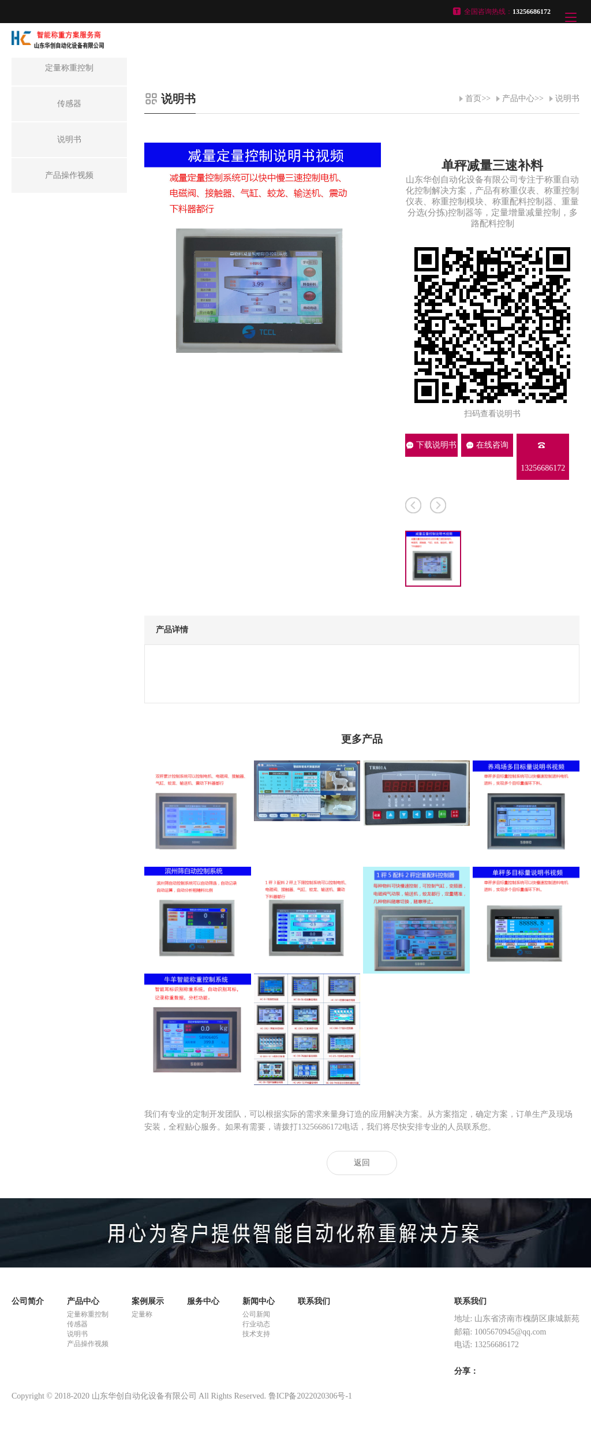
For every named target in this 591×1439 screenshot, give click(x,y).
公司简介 (28, 1301)
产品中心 (518, 98)
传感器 (77, 1324)
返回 (362, 1162)
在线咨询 (487, 445)
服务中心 (203, 1301)
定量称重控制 (88, 1314)
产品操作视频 (88, 1344)
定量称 (142, 1314)
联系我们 (314, 1301)
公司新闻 (256, 1314)
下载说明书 (431, 445)
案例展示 (148, 1301)
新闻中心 (258, 1301)
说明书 (567, 98)
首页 (473, 98)
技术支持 (256, 1334)
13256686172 (543, 457)
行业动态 (256, 1324)
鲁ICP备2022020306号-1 (310, 1396)
